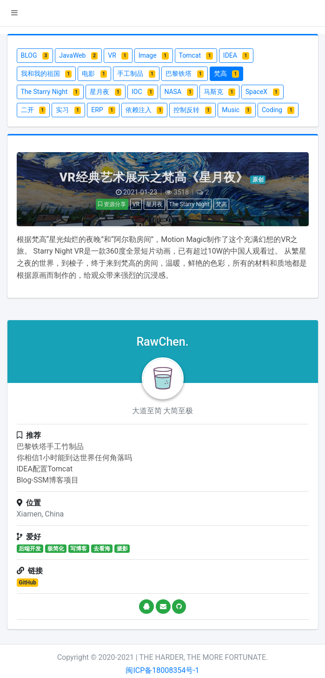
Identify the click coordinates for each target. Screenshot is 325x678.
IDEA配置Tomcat (45, 468)
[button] (14, 13)
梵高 (221, 204)
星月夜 (154, 204)
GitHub (27, 582)
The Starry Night (189, 204)
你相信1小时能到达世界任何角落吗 (75, 457)
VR (136, 204)
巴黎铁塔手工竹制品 (50, 446)
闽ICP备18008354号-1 (162, 670)
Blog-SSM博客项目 (48, 480)
